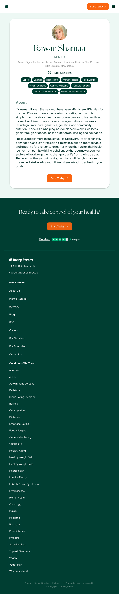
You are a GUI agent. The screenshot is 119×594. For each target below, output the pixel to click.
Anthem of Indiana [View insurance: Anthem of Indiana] (64, 62)
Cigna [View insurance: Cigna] (28, 62)
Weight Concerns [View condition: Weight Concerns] (37, 85)
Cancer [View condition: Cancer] (25, 80)
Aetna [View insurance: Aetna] (21, 62)
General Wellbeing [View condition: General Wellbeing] (59, 85)
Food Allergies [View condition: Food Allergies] (90, 80)
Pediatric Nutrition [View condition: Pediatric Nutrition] (81, 85)
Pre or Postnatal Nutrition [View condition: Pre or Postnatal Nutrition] (73, 91)
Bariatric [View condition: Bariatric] (38, 80)
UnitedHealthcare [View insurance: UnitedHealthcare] (43, 62)
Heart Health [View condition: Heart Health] (52, 80)
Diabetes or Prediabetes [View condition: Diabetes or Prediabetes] (45, 91)
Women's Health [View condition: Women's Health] (70, 80)
